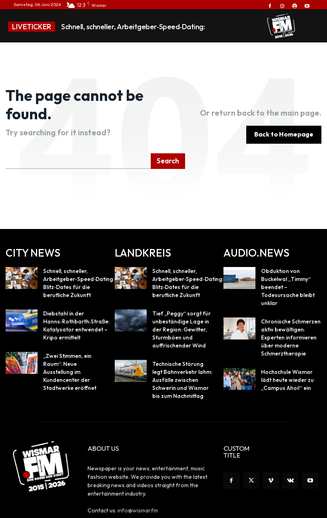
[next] (248, 27)
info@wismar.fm (138, 478)
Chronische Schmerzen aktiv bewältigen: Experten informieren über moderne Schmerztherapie (291, 304)
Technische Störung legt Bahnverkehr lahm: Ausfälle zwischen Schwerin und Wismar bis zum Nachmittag (180, 350)
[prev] (236, 27)
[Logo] (281, 26)
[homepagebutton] (283, 125)
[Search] (168, 141)
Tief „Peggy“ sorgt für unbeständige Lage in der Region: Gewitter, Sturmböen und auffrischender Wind (180, 304)
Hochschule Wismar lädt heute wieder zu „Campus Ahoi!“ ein (289, 343)
